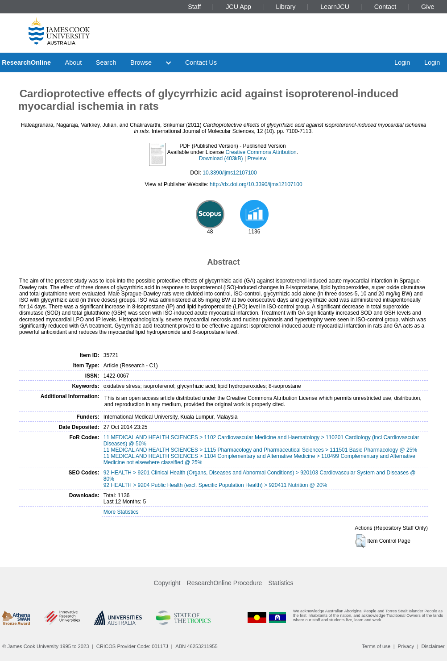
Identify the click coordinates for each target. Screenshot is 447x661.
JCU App (238, 6)
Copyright (167, 582)
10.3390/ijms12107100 (230, 173)
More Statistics (121, 512)
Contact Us (201, 62)
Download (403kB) (221, 158)
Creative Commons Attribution (260, 152)
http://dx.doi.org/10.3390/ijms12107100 (256, 184)
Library (286, 6)
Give (428, 6)
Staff (194, 6)
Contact (385, 6)
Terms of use (376, 646)
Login (402, 62)
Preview (256, 158)
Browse (141, 62)
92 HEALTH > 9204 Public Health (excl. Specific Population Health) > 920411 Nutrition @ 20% (215, 485)
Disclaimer (433, 646)
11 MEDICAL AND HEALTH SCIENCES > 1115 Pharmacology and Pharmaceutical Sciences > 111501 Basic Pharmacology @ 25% (260, 450)
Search (106, 62)
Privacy (405, 646)
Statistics (280, 582)
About (73, 62)
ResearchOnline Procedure (224, 582)
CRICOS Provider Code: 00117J (132, 646)
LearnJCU (334, 6)
